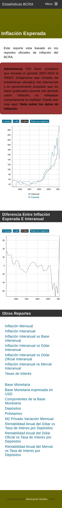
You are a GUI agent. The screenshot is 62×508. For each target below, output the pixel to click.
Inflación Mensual (19, 326)
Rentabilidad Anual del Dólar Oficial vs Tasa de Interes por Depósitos (28, 437)
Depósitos (13, 408)
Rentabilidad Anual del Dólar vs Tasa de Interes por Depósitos (30, 426)
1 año (16, 121)
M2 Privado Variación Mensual (29, 419)
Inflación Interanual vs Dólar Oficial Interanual (27, 357)
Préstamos (13, 414)
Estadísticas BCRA (17, 4)
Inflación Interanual (20, 331)
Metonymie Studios (37, 499)
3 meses (7, 121)
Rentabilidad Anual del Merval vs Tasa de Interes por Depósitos (29, 451)
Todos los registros (40, 121)
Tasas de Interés (18, 374)
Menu (52, 4)
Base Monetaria (17, 385)
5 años (24, 121)
